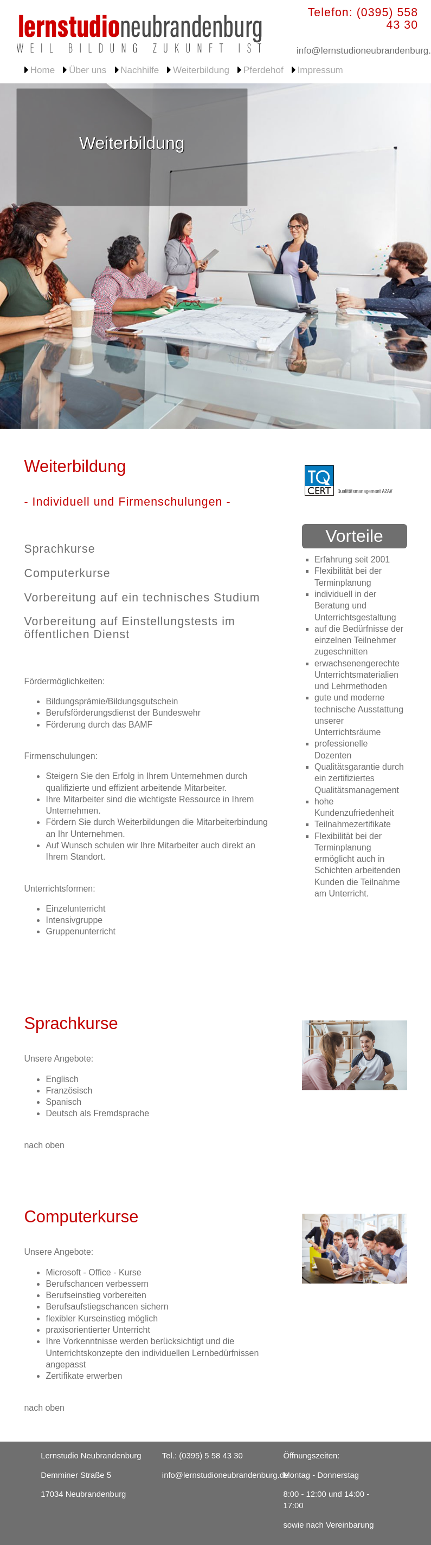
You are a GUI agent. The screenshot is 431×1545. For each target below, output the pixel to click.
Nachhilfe (139, 70)
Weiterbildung (201, 70)
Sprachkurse (59, 548)
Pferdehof (263, 70)
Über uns (87, 70)
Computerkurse (67, 573)
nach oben (44, 1145)
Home (42, 70)
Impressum (320, 70)
